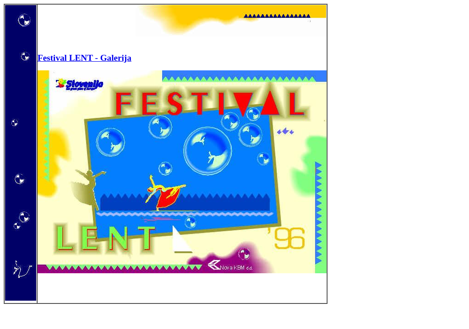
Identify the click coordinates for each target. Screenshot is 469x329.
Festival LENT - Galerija (84, 58)
